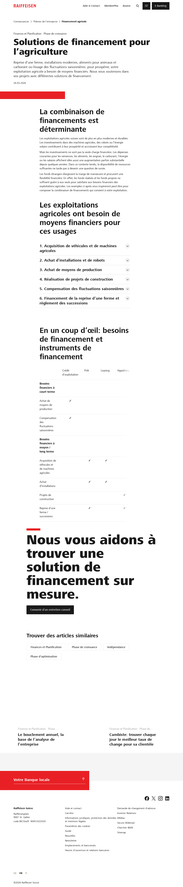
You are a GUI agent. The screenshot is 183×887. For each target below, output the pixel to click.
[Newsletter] (71, 840)
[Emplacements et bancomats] (80, 845)
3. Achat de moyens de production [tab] (71, 270)
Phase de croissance (84, 647)
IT (168, 873)
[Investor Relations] (126, 813)
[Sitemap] (121, 832)
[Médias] (121, 818)
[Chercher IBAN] (125, 827)
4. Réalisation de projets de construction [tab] (76, 279)
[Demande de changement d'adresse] (136, 808)
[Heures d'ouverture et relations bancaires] (87, 850)
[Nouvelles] (70, 835)
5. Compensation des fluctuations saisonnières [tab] (82, 289)
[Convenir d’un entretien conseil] (50, 609)
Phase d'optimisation (44, 656)
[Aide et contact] (73, 808)
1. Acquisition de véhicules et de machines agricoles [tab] (79, 248)
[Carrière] (69, 813)
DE (157, 873)
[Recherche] (137, 6)
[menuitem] (91, 6)
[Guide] (68, 830)
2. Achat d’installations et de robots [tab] (72, 260)
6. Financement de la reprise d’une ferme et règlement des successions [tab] (80, 300)
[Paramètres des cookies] (77, 826)
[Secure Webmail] (126, 822)
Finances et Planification (46, 647)
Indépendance (116, 647)
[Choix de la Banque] (44, 780)
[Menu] (146, 6)
